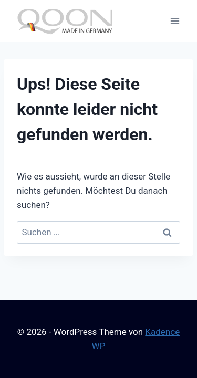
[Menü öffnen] (174, 21)
